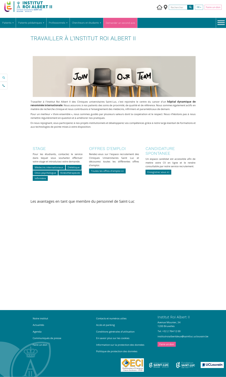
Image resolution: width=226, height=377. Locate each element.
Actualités (38, 325)
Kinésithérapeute (70, 172)
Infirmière (40, 178)
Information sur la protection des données (120, 344)
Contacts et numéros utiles (111, 318)
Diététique (74, 167)
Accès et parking (105, 325)
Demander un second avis (120, 22)
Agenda (37, 331)
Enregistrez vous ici (158, 172)
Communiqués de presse (47, 338)
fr (199, 7)
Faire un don (213, 7)
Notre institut (40, 318)
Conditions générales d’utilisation (115, 331)
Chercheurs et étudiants (86, 22)
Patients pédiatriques (31, 22)
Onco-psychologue (45, 172)
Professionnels (58, 22)
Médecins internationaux (49, 167)
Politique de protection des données (116, 351)
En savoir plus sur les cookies (112, 338)
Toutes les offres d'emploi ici (107, 171)
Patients (8, 22)
